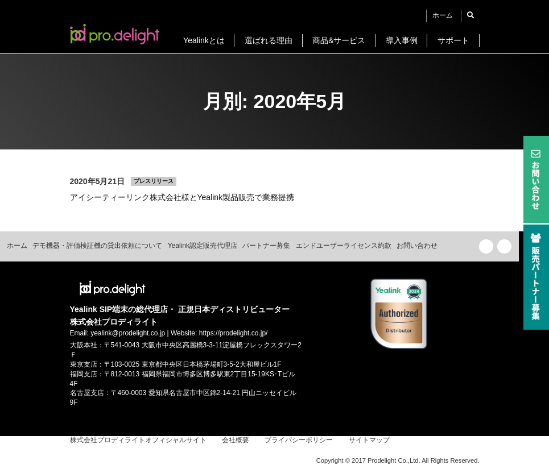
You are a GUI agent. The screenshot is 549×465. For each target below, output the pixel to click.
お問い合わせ (417, 246)
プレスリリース (154, 181)
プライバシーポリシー (299, 440)
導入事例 (402, 40)
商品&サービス (338, 40)
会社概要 (235, 440)
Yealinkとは (204, 40)
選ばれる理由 (268, 40)
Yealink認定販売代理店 (202, 246)
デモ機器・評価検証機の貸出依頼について (97, 246)
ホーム (442, 15)
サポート (453, 40)
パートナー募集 (266, 246)
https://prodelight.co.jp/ (233, 333)
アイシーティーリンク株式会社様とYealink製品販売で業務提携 (182, 197)
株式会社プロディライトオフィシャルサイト (138, 440)
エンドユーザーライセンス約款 (343, 246)
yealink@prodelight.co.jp (127, 333)
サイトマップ (369, 440)
